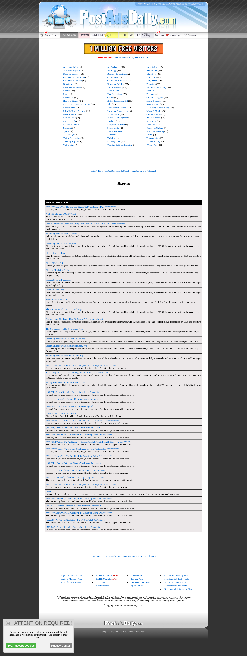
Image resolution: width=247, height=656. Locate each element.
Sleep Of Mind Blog (55, 289)
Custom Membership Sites (176, 575)
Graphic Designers (154, 97)
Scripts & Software (116, 124)
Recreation (151, 121)
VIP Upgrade (102, 582)
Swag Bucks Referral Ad (57, 299)
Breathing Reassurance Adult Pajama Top (64, 355)
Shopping (67, 128)
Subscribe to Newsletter (71, 582)
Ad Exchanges (113, 67)
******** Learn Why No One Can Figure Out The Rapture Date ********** (81, 207)
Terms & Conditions (140, 582)
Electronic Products (72, 87)
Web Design (68, 145)
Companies (151, 77)
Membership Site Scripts (175, 585)
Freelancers (68, 97)
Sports (66, 131)
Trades (149, 134)
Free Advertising (114, 94)
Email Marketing (115, 87)
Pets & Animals (153, 117)
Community (112, 77)
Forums (66, 94)
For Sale (150, 90)
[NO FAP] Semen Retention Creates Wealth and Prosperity (72, 392)
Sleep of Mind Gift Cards (57, 270)
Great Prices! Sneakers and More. (61, 413)
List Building (69, 107)
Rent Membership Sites (175, 582)
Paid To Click (69, 117)
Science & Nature (71, 124)
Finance (66, 90)
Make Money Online (116, 107)
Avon (48, 491)
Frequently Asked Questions (58, 280)
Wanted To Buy (153, 141)
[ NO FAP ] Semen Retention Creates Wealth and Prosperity (73, 527)
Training (111, 138)
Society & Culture (154, 128)
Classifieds (151, 74)
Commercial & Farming (74, 77)
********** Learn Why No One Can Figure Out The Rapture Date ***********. (83, 484)
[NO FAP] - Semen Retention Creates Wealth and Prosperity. (73, 463)
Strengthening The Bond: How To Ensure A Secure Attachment (74, 319)
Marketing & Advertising (157, 107)
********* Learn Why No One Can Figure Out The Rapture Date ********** (81, 470)
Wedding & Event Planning (119, 145)
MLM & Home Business (74, 111)
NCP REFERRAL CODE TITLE (61, 214)
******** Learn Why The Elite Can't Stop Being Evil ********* (75, 477)
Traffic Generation (71, 138)
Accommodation (70, 67)
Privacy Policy (137, 579)
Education (151, 84)
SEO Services (152, 124)
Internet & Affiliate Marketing (77, 104)
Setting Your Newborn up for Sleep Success (65, 382)
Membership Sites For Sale (176, 579)
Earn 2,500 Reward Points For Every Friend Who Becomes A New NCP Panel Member (85, 223)
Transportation (153, 138)
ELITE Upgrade (103, 579)
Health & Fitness (70, 101)
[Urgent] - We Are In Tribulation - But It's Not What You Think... (75, 520)
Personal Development (117, 117)
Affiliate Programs (71, 70)
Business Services (71, 74)
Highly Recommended (117, 101)
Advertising (151, 67)
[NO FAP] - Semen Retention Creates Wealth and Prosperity (73, 427)
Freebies (150, 94)
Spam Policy (137, 585)
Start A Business (114, 131)
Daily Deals (151, 80)
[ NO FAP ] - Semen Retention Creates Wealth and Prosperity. (74, 505)
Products (111, 121)
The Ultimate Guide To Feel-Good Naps (64, 309)
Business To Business (117, 74)
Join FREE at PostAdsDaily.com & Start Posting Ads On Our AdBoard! (123, 171)
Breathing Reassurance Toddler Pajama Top (65, 338)
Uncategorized (113, 141)
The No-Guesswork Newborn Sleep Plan (64, 329)
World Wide (151, 145)
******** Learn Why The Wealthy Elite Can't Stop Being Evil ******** (79, 399)
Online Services (153, 114)
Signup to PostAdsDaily (71, 575)
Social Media (113, 128)
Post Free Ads (69, 121)
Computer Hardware (72, 80)
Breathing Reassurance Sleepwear (61, 233)
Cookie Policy (137, 575)
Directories (68, 84)
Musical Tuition (70, 114)
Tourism (111, 134)
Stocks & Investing (155, 131)
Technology (68, 134)
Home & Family (153, 101)
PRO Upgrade (102, 585)
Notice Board (113, 114)
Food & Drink (113, 90)
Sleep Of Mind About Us (57, 253)
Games (110, 97)
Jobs (109, 104)
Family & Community (156, 87)
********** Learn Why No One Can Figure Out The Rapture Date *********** (83, 365)
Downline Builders (115, 84)
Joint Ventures (152, 104)
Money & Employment (117, 111)
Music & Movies (154, 111)
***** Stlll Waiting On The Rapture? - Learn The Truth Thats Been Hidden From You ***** (88, 441)
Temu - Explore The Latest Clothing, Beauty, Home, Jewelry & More (77, 372)
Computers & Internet (117, 80)
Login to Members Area (71, 579)
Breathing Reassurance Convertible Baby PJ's (66, 345)
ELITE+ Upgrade (104, 575)
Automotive (151, 70)
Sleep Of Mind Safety (56, 263)
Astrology (111, 70)
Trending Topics (70, 141)
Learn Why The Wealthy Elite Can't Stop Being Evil (69, 406)
